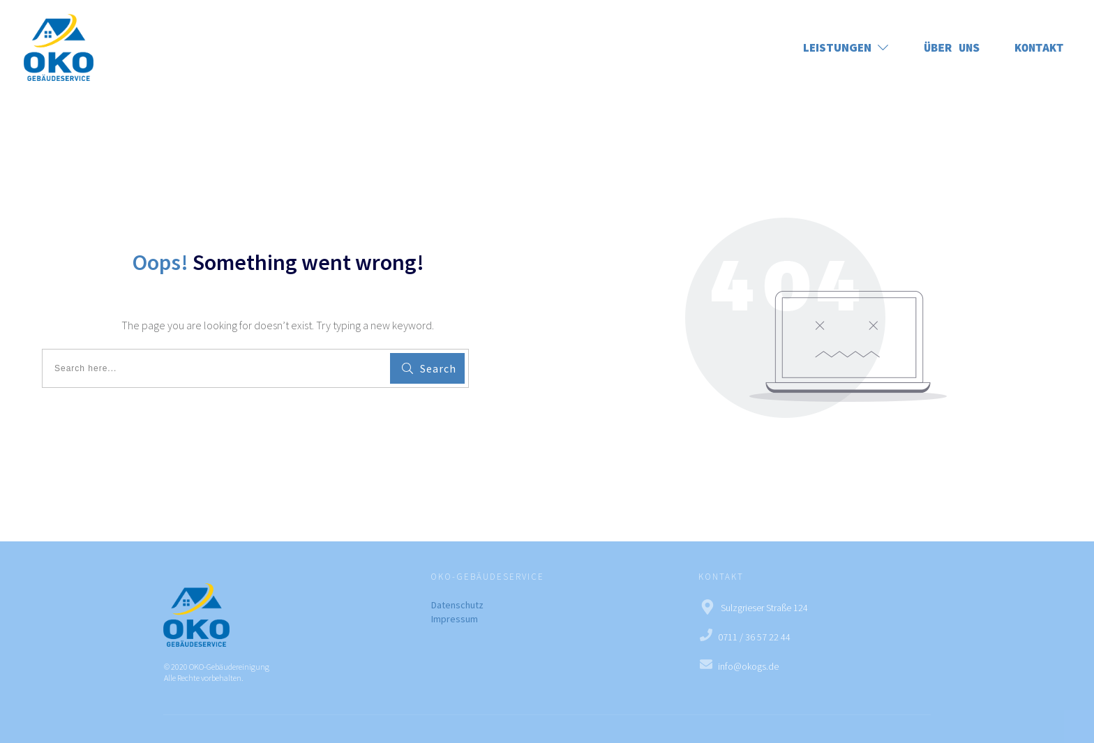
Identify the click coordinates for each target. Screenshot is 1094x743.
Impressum (454, 619)
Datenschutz (457, 605)
